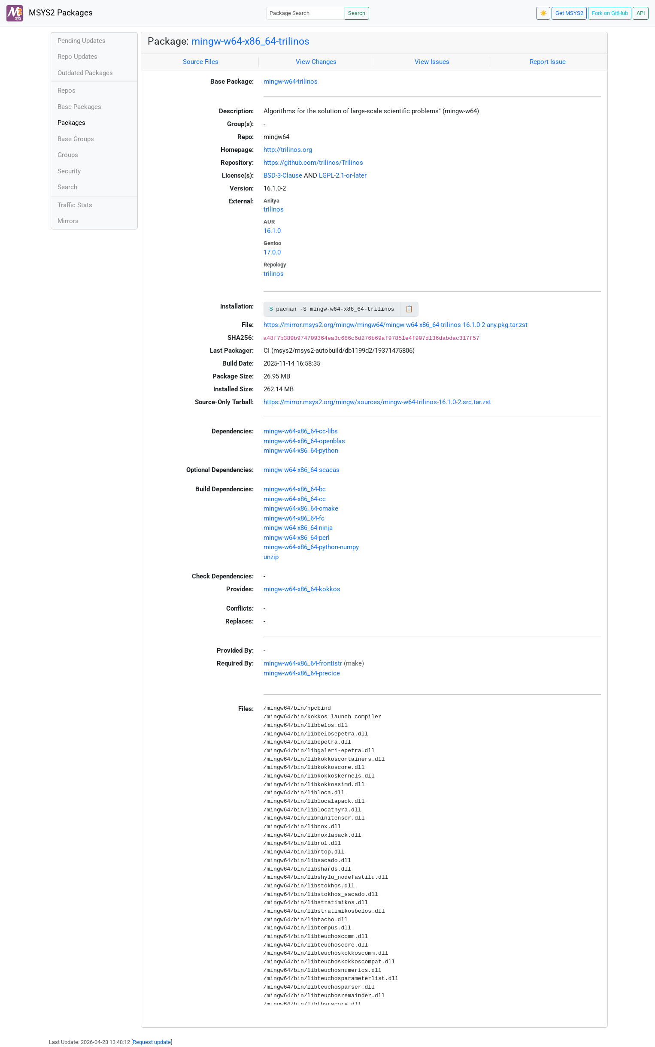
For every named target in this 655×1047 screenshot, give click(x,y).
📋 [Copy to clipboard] (409, 309)
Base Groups (76, 139)
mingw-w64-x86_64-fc (294, 518)
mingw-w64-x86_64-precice (302, 673)
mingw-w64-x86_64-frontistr (303, 663)
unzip (271, 557)
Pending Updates (82, 41)
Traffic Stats (75, 205)
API (641, 13)
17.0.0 (272, 252)
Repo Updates (77, 57)
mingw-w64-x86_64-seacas (302, 470)
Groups (68, 155)
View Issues (432, 62)
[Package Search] (305, 13)
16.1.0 (272, 231)
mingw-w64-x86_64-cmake (301, 508)
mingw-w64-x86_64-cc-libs (301, 431)
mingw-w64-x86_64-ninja (298, 528)
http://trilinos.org (288, 150)
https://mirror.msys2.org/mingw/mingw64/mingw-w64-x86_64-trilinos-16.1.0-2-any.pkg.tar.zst (396, 325)
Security (69, 171)
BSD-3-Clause (283, 175)
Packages (71, 123)
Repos (67, 90)
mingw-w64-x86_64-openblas (304, 441)
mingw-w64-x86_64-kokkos (302, 589)
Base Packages (79, 107)
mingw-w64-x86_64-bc (295, 489)
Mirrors (68, 221)
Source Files (200, 62)
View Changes (316, 62)
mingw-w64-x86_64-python (301, 450)
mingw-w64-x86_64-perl (297, 538)
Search (356, 13)
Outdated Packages (85, 73)
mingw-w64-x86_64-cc (295, 499)
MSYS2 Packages (49, 13)
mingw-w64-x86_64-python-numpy (311, 547)
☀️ (543, 13)
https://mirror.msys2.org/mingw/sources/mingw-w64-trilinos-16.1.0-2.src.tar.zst (377, 402)
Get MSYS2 (569, 13)
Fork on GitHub (610, 13)
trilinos (274, 209)
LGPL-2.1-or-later (343, 175)
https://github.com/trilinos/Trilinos (313, 162)
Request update (152, 1042)
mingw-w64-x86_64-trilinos (250, 41)
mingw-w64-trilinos (291, 81)
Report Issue (548, 62)
